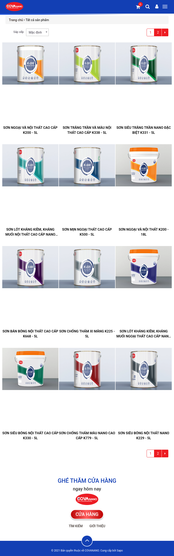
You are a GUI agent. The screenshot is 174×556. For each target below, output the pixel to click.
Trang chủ (16, 20)
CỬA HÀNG (86, 514)
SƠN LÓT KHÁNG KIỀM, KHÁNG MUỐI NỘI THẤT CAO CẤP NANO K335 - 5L (30, 234)
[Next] (165, 32)
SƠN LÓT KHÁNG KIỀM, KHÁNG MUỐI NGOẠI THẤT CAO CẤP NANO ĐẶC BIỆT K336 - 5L (143, 336)
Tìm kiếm (75, 526)
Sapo (120, 550)
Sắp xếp (18, 32)
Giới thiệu (97, 526)
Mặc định (35, 32)
